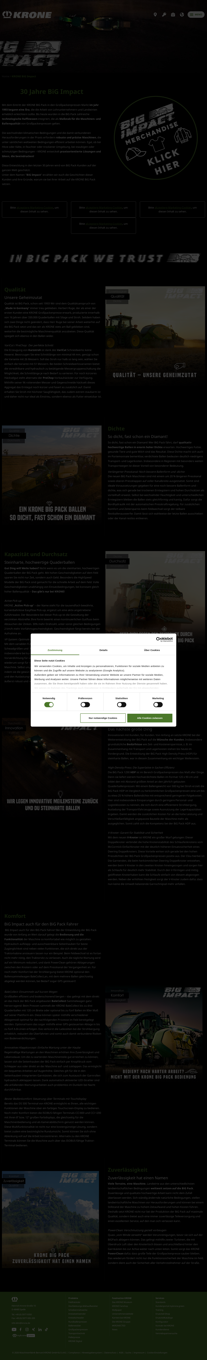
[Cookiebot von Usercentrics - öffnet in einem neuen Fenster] (158, 639)
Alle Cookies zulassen (150, 718)
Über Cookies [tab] (152, 650)
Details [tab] (103, 650)
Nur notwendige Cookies (103, 718)
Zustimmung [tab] (55, 650)
